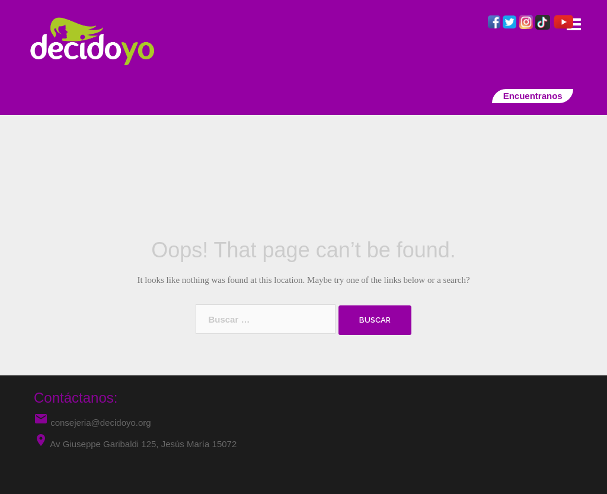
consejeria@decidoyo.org (92, 422)
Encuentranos (532, 96)
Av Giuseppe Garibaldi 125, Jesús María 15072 (143, 444)
